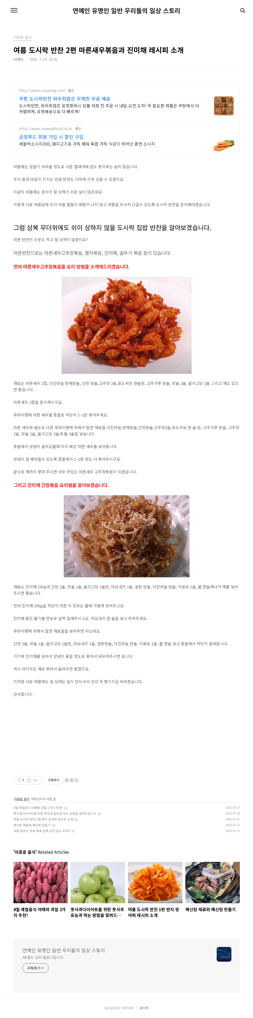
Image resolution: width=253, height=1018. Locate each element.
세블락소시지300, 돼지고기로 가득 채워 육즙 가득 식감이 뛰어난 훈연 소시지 (87, 144)
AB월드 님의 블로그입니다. (43, 957)
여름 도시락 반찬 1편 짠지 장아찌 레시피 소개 (43, 819)
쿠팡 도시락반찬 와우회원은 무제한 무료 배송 (65, 98)
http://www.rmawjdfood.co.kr (45, 128)
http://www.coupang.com (42, 90)
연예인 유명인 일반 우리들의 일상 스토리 (126, 10)
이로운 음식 (21, 799)
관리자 (144, 1008)
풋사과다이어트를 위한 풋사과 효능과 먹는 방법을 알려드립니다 (54, 813)
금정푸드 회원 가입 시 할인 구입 (51, 136)
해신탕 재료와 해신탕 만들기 (32, 825)
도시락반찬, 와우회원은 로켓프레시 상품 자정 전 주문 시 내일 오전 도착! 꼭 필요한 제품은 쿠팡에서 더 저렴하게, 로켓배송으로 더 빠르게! (109, 108)
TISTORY (127, 1008)
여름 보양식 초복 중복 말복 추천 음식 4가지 (41, 830)
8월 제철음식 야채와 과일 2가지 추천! (38, 807)
